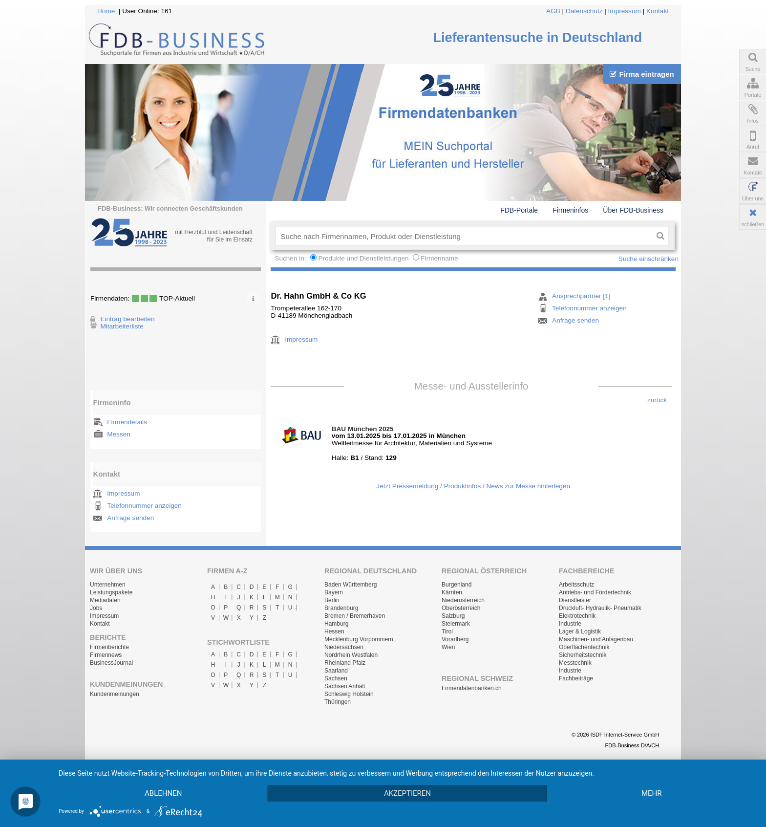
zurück (657, 400)
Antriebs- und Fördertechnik (595, 592)
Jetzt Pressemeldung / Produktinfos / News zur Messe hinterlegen (473, 486)
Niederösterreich (463, 600)
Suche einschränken (648, 258)
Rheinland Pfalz (344, 662)
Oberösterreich (461, 608)
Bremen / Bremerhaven (354, 615)
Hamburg (336, 623)
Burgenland (456, 584)
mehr (651, 793)
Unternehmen (108, 584)
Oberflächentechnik (584, 647)
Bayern (333, 592)
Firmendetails (127, 422)
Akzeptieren (407, 793)
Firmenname (439, 258)
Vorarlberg (455, 639)
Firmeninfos (570, 210)
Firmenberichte (109, 647)
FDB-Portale (519, 210)
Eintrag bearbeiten (127, 319)
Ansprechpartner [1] (581, 296)
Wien (448, 647)
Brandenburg (341, 608)
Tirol (447, 631)
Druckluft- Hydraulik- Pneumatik (600, 608)
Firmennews (106, 655)
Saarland (336, 670)
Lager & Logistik (580, 631)
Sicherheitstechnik (582, 655)
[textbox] (464, 236)
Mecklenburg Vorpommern (358, 639)
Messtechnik (575, 662)
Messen (118, 434)
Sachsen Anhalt (344, 686)
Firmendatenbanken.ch (472, 688)
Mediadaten (105, 600)
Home (106, 11)
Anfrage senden (130, 518)
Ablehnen (163, 793)
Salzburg (453, 615)
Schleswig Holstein (349, 694)
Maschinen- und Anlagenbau (596, 639)
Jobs (96, 608)
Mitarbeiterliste (121, 326)
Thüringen (337, 701)
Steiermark (456, 623)
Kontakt (657, 11)
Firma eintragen (642, 74)
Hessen (334, 631)
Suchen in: (291, 258)
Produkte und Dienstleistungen (363, 258)
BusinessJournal (111, 662)
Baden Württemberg (350, 584)
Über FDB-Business (633, 210)
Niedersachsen (343, 647)
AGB (553, 11)
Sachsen (335, 678)
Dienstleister (575, 600)
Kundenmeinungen (114, 694)
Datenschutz (584, 11)
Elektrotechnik (577, 615)
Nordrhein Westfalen (351, 655)
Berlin (332, 600)
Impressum (624, 11)
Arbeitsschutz (576, 584)
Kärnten (452, 592)
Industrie (570, 623)
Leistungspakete (111, 592)
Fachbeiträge (576, 678)
